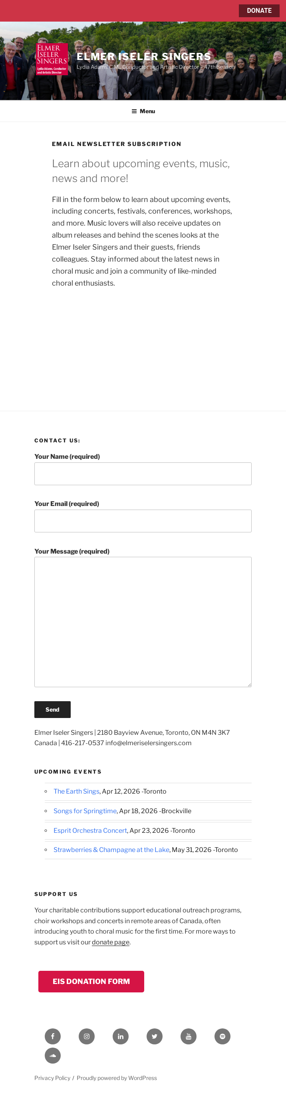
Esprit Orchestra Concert (90, 830)
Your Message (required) (143, 617)
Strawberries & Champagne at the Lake (111, 850)
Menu (143, 111)
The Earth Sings (76, 791)
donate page (110, 942)
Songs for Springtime (85, 811)
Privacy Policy (52, 1077)
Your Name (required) (143, 469)
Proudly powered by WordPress (117, 1077)
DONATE (259, 10)
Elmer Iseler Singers (144, 56)
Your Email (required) (143, 516)
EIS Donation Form (91, 981)
